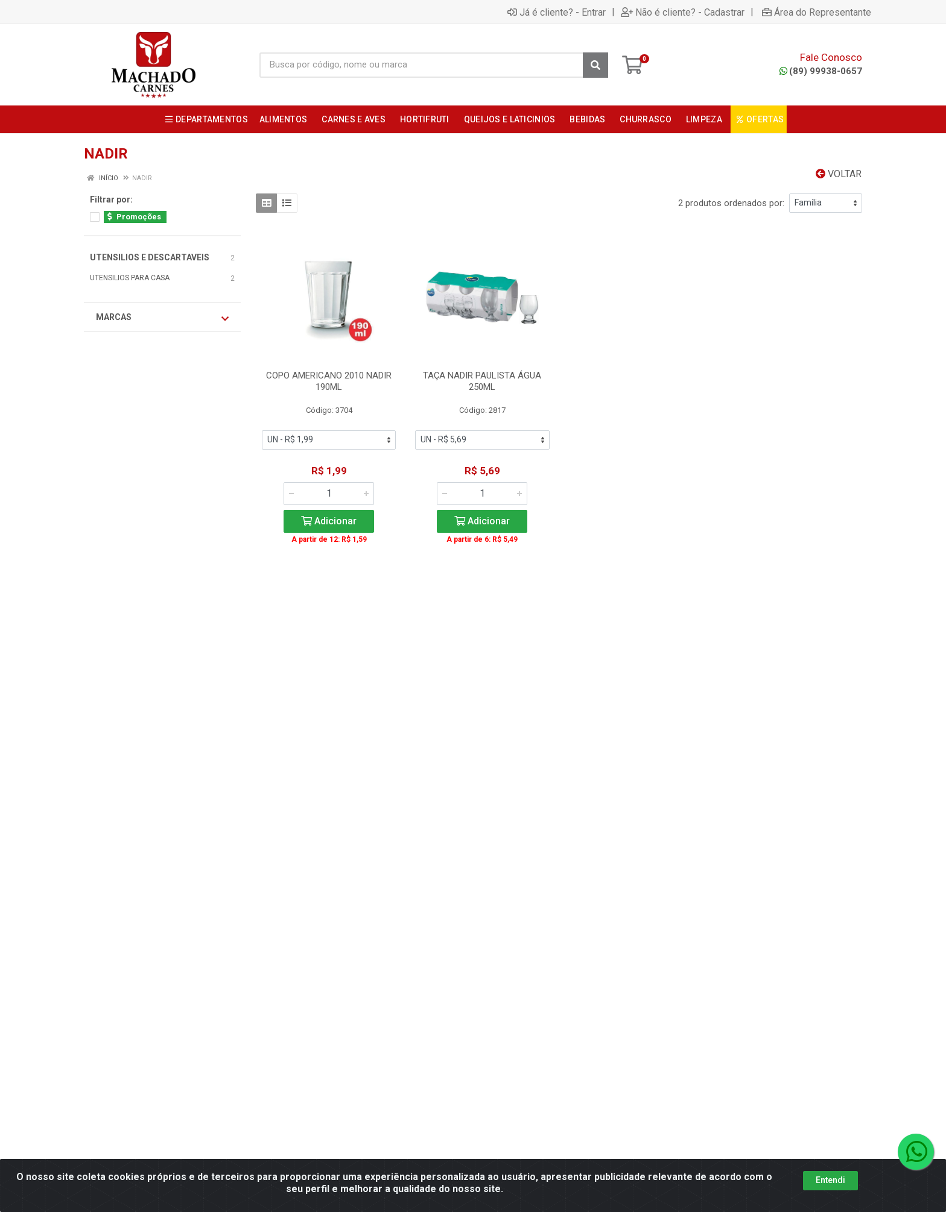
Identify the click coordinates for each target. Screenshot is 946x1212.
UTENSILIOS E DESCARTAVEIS (149, 257)
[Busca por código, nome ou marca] (421, 65)
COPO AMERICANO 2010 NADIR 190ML (329, 381)
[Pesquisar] (595, 65)
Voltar (839, 174)
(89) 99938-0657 (820, 71)
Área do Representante (816, 12)
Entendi (830, 1180)
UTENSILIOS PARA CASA (130, 278)
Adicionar (329, 521)
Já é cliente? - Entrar (556, 12)
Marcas (162, 317)
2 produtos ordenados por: (731, 203)
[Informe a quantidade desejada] (329, 493)
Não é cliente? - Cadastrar (682, 12)
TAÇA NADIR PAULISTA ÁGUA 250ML (482, 381)
